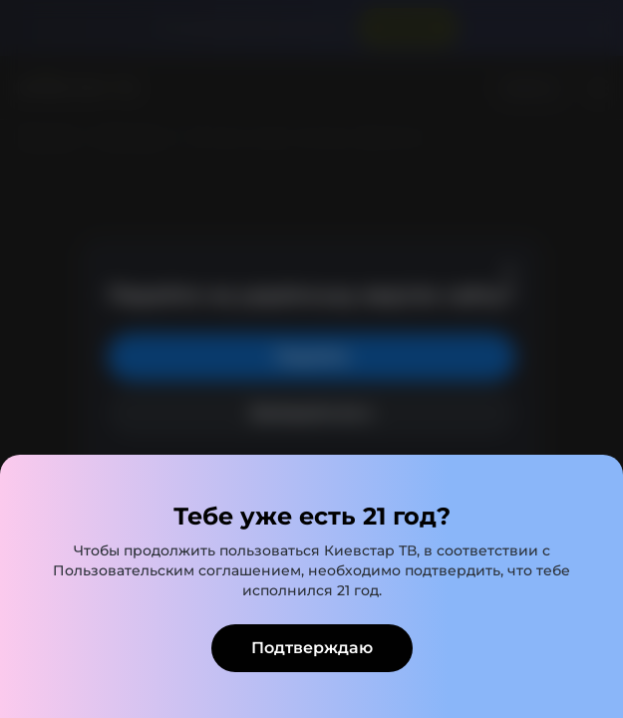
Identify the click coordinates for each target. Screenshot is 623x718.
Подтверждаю (312, 647)
